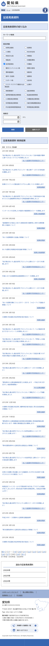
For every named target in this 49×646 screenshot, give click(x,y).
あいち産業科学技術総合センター (34, 160)
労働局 (29, 64)
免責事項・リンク (7, 595)
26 (3, 554)
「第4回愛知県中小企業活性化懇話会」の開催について (20, 445)
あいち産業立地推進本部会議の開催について (17, 249)
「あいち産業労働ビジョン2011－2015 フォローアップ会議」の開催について (23, 304)
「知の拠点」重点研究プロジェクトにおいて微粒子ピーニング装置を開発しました (23, 393)
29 (18, 554)
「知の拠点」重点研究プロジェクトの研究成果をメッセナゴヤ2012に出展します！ (21, 432)
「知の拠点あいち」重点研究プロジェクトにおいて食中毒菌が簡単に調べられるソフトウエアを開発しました (23, 156)
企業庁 (29, 84)
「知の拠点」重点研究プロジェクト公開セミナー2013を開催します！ (23, 369)
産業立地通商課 (39, 214)
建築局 (29, 76)
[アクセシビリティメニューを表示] (45, 10)
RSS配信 (19, 595)
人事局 (8, 52)
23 (34, 552)
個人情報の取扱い (28, 592)
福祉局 (8, 60)
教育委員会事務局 (33, 107)
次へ (23, 554)
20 (19, 552)
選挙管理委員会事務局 (13, 95)
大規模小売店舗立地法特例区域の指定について (18, 317)
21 (24, 552)
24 (39, 552)
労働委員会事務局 (33, 99)
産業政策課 (41, 228)
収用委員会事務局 (12, 103)
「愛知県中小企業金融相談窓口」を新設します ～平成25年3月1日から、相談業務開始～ (23, 383)
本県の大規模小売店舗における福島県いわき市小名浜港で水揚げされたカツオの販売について (23, 473)
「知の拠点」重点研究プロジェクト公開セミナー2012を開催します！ (23, 504)
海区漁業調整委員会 (34, 103)
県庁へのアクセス (22, 630)
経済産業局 (9, 64)
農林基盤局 (9, 72)
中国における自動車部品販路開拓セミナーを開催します (20, 276)
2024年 (6, 581)
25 (44, 552)
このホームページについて (10, 592)
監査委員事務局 (32, 95)
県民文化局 (9, 56)
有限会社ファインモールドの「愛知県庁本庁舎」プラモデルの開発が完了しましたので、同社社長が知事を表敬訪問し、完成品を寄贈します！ (23, 489)
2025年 (6, 576)
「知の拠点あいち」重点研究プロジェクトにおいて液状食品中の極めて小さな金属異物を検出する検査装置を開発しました (23, 197)
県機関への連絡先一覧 (24, 625)
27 (8, 554)
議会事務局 (31, 91)
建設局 (29, 72)
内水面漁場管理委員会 (13, 107)
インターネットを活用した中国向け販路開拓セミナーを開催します (23, 211)
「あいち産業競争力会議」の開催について (15, 237)
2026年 (6, 570)
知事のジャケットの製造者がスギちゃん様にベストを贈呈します (23, 184)
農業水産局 (31, 68)
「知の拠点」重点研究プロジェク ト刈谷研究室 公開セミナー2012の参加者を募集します (23, 459)
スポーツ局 (9, 80)
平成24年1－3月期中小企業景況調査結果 (16, 517)
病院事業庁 (9, 91)
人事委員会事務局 (12, 99)
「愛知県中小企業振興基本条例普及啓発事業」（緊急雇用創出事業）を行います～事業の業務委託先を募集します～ (23, 422)
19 (15, 552)
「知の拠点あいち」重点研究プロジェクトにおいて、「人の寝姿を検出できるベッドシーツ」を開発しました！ (23, 330)
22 (29, 552)
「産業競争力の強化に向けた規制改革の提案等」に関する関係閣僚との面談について (23, 224)
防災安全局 (31, 52)
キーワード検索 (8, 35)
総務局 (29, 47)
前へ (3, 552)
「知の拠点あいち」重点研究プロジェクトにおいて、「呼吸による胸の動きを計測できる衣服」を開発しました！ (23, 340)
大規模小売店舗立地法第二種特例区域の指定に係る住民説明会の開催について (23, 408)
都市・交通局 (10, 76)
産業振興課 (41, 187)
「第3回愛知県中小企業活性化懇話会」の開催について (20, 529)
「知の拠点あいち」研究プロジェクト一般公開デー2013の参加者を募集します (23, 171)
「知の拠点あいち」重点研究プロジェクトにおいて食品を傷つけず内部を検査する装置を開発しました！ (23, 355)
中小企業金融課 (39, 387)
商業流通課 (41, 320)
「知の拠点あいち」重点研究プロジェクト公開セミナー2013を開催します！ (23, 263)
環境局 (29, 56)
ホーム (8, 10)
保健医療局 (31, 60)
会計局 (29, 80)
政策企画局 (9, 47)
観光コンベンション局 (13, 68)
